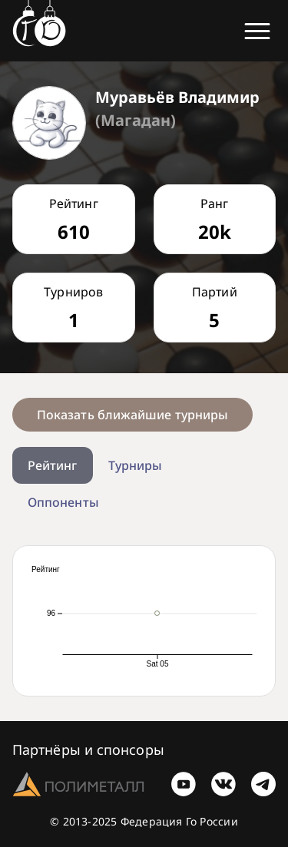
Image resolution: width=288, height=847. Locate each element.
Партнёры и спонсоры (88, 749)
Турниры (135, 465)
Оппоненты (63, 502)
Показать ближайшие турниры (132, 414)
